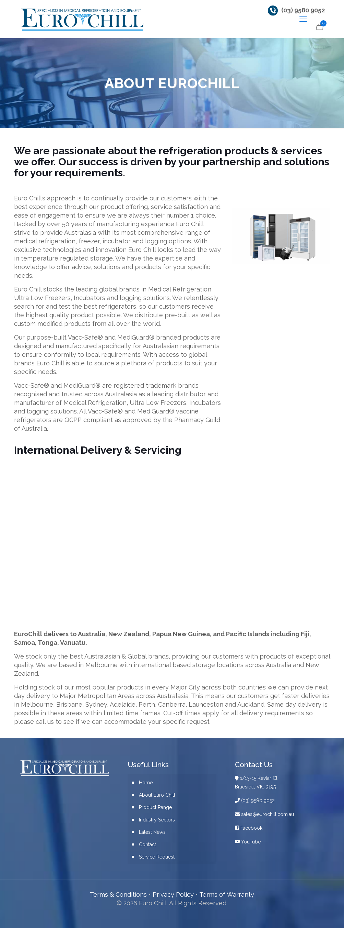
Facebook (248, 828)
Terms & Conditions (118, 894)
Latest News (152, 832)
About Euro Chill (157, 795)
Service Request (157, 857)
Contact (147, 844)
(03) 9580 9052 (303, 10)
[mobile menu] (303, 19)
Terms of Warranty (226, 894)
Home (146, 782)
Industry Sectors (157, 819)
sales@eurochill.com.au (264, 814)
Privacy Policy (173, 894)
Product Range (155, 807)
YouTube (248, 841)
